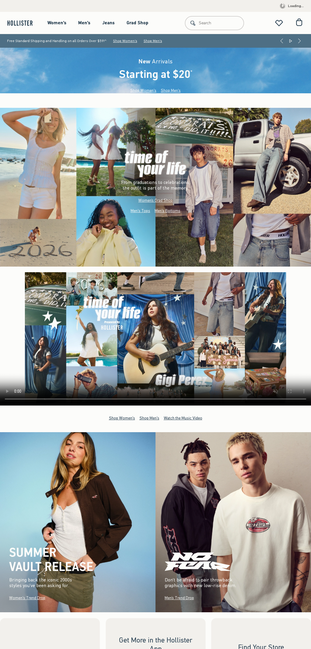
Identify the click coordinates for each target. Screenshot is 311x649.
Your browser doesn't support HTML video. (155, 339)
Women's (56, 23)
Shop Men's (153, 41)
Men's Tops (140, 210)
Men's (84, 23)
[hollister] (23, 23)
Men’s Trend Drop (179, 598)
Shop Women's (125, 41)
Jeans (108, 23)
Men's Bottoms (167, 210)
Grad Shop (137, 23)
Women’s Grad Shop (155, 200)
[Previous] (281, 40)
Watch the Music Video (183, 418)
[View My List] (279, 23)
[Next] (299, 40)
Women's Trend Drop (27, 598)
